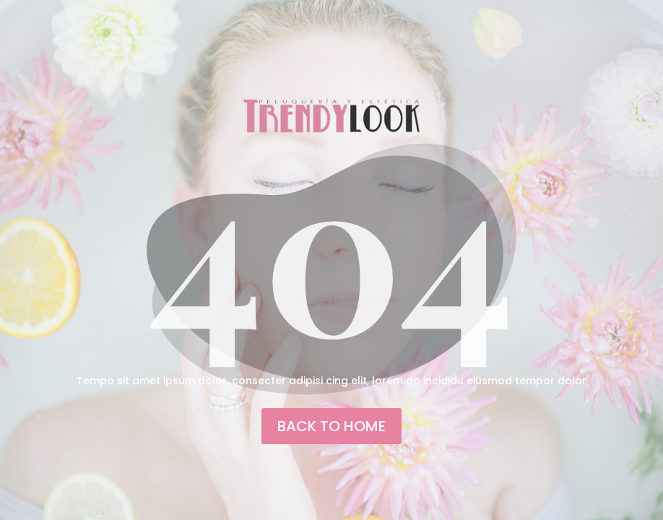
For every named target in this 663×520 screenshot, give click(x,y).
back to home (331, 426)
